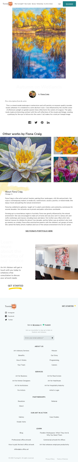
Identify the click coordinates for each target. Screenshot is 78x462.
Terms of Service (62, 459)
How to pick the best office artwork (21, 444)
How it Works (21, 360)
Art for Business (21, 376)
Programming (54, 360)
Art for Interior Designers (21, 381)
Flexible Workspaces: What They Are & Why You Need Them (54, 434)
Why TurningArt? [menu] (19, 4)
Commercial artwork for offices (54, 440)
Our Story (54, 355)
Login (59, 4)
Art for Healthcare (54, 381)
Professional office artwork (21, 440)
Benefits (21, 355)
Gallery (21, 417)
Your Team (21, 365)
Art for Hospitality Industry (54, 385)
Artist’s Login (54, 390)
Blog (21, 433)
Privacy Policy (50, 459)
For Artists (21, 390)
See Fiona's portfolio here (39, 231)
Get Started (69, 4)
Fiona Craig (45, 94)
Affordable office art (21, 449)
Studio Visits (21, 422)
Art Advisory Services (21, 351)
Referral (54, 401)
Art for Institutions (21, 385)
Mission (54, 351)
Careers (54, 365)
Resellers (21, 401)
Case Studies (54, 417)
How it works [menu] (27, 4)
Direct (21, 406)
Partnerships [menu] (40, 4)
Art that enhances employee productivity (54, 444)
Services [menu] (34, 4)
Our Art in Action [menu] (48, 4)
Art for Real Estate (54, 376)
